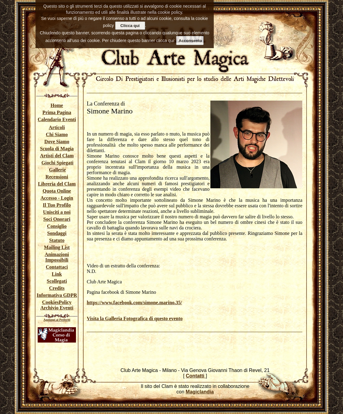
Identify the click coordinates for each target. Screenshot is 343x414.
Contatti (196, 375)
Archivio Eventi (57, 307)
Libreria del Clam (57, 183)
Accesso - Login (56, 198)
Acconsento (190, 40)
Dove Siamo (56, 141)
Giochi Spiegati (57, 162)
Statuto (57, 240)
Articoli (57, 127)
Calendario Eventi (57, 119)
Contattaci (57, 267)
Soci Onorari (56, 219)
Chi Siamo (57, 134)
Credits (56, 288)
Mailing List (57, 247)
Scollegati (57, 281)
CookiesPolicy (57, 302)
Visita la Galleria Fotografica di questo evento (135, 318)
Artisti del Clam (57, 155)
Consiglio (56, 226)
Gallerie (57, 169)
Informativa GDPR (57, 295)
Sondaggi (56, 233)
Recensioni (57, 176)
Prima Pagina (57, 112)
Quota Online (57, 191)
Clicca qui (130, 25)
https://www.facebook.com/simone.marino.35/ (134, 302)
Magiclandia (200, 391)
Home (57, 105)
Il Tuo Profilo (57, 205)
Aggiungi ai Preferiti (56, 319)
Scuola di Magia (57, 148)
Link (57, 274)
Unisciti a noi (57, 212)
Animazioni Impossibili (57, 257)
